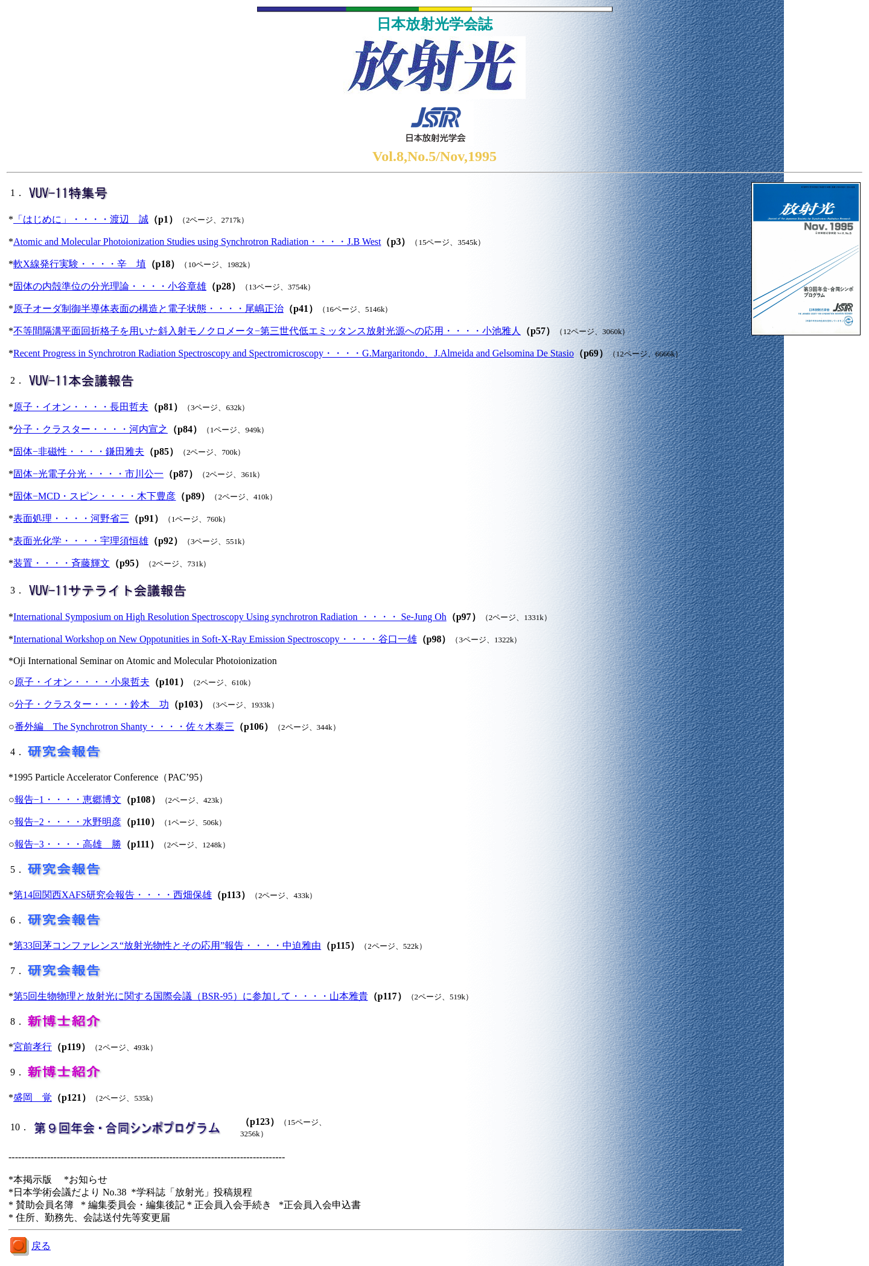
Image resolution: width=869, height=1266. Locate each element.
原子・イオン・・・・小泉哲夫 (82, 682)
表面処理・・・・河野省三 (71, 518)
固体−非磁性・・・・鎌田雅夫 (78, 451)
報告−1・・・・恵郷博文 (67, 799)
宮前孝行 (32, 1047)
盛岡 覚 (32, 1097)
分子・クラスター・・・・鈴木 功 (91, 704)
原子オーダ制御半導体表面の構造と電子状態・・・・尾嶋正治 (148, 308)
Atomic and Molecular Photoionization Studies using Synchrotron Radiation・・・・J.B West (197, 241)
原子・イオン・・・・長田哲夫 (80, 407)
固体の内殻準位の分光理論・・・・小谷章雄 (109, 286)
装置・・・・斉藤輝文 (61, 563)
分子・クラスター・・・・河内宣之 (90, 429)
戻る (41, 1246)
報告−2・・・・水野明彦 (67, 822)
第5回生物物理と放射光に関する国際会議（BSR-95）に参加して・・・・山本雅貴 (190, 996)
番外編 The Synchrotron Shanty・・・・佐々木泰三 (124, 726)
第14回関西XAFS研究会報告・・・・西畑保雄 (112, 895)
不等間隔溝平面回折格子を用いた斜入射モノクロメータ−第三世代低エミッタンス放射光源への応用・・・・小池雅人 (267, 331)
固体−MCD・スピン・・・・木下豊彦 (94, 496)
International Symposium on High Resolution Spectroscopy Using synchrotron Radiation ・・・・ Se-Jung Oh (230, 617)
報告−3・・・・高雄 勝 (67, 844)
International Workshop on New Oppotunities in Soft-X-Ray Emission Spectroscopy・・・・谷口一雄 (215, 639)
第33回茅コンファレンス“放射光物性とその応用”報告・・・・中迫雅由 (167, 945)
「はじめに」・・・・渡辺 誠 (80, 219)
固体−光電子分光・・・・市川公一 (88, 474)
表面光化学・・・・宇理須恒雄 (80, 541)
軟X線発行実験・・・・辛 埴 (79, 264)
